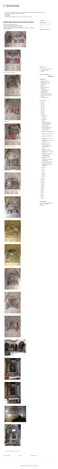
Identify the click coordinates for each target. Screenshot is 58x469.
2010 (42, 188)
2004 (42, 196)
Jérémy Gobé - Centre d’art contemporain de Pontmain (46, 123)
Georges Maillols (43, 91)
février (43, 174)
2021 (42, 109)
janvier (43, 176)
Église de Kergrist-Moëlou (46, 124)
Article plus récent (7, 455)
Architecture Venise (44, 83)
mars (43, 173)
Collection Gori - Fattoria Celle (47, 163)
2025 (42, 103)
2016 (42, 179)
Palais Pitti (43, 148)
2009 (42, 189)
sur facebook (8, 15)
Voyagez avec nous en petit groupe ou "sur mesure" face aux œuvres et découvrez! (18, 16)
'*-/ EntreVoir (11, 5)
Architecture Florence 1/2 (46, 144)
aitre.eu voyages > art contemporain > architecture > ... (46, 204)
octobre (43, 118)
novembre (43, 116)
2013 (42, 183)
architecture (43, 82)
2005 (42, 195)
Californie (42, 88)
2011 (42, 186)
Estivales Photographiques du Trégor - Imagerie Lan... (46, 128)
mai (42, 170)
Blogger (36, 465)
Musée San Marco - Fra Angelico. (47, 153)
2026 (42, 102)
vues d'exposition (43, 97)
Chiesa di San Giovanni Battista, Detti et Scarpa (47, 160)
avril (42, 171)
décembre (43, 115)
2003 (42, 198)
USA (41, 96)
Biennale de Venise (44, 87)
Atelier (42, 86)
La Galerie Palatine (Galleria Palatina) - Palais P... (46, 146)
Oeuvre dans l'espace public (45, 93)
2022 (42, 108)
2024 (42, 105)
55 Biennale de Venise (44, 81)
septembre (44, 119)
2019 (42, 112)
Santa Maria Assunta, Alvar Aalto (47, 161)
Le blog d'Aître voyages (44, 70)
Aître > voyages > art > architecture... (19, 13)
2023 (42, 106)
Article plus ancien (34, 455)
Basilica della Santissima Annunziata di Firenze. (46, 155)
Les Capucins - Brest (45, 129)
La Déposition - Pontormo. (46, 149)
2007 (42, 192)
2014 (42, 182)
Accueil (20, 455)
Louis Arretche (43, 92)
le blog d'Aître (8, 14)
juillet (43, 167)
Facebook (42, 71)
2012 (42, 185)
